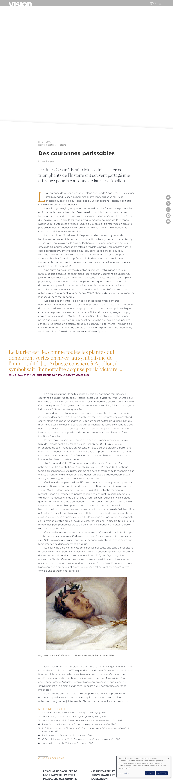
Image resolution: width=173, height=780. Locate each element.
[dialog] (143, 766)
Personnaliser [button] (123, 773)
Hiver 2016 (44, 142)
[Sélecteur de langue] (152, 3)
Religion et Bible (47, 145)
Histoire (62, 145)
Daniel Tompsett (47, 161)
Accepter (161, 773)
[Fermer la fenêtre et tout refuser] (168, 757)
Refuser (150, 773)
